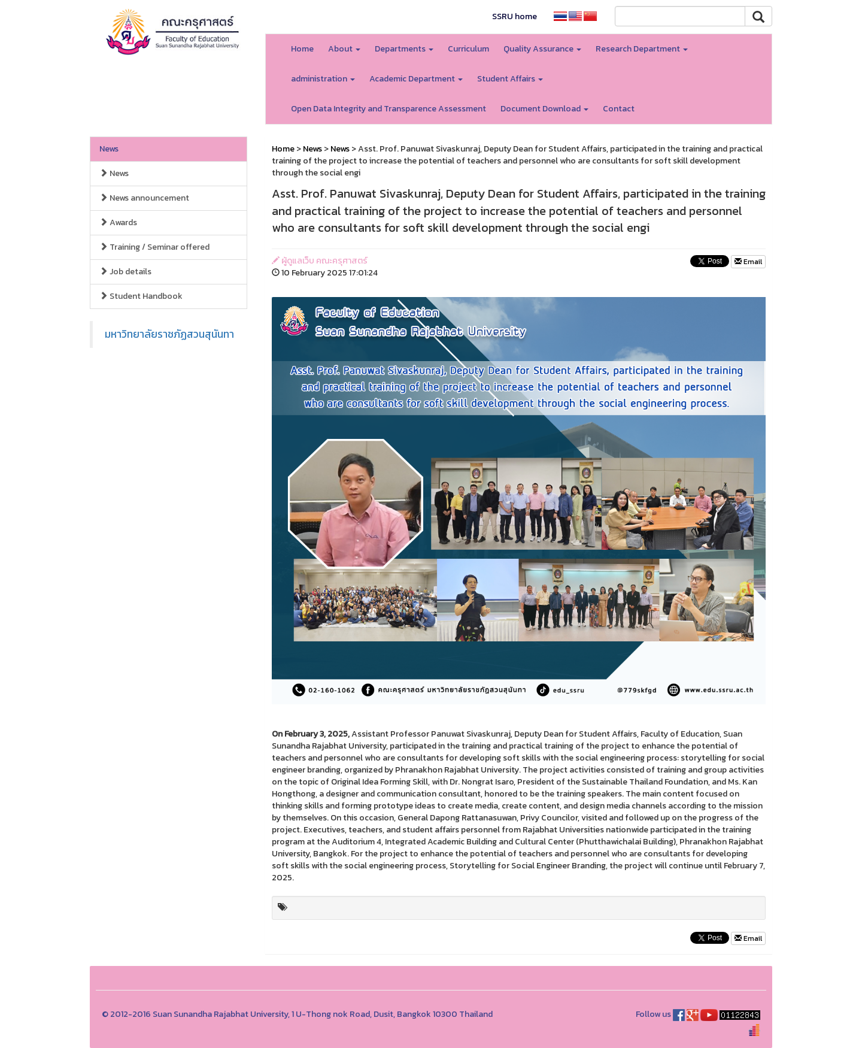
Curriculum (468, 49)
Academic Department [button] (416, 78)
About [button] (344, 49)
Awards (118, 222)
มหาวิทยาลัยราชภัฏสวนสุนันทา (169, 334)
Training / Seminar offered (154, 247)
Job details (125, 271)
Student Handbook (141, 296)
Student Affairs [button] (510, 78)
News (109, 149)
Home (302, 49)
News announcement (144, 198)
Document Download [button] (544, 108)
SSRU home (514, 16)
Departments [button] (404, 49)
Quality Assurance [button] (542, 49)
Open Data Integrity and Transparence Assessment (388, 108)
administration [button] (323, 78)
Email (748, 261)
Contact (619, 108)
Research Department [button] (642, 49)
